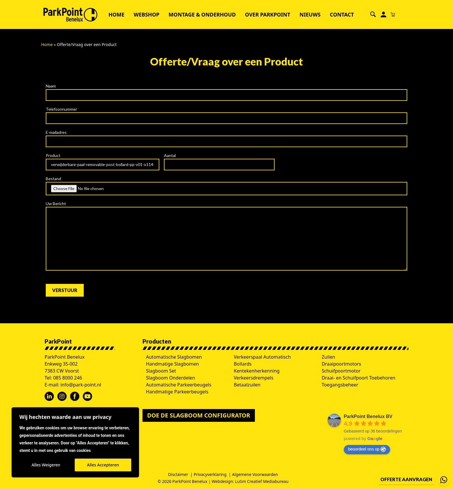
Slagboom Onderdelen (170, 378)
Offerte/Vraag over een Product (226, 61)
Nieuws (310, 14)
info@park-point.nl (81, 385)
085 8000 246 (67, 378)
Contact (342, 14)
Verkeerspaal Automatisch (262, 357)
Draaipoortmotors (341, 364)
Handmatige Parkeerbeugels (177, 391)
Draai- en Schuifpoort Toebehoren (358, 378)
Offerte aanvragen (406, 479)
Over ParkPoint (267, 14)
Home (116, 14)
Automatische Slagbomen (174, 357)
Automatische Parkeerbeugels (178, 385)
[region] (75, 442)
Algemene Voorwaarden (255, 474)
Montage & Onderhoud (202, 14)
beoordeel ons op (367, 449)
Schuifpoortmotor (341, 371)
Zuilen (328, 357)
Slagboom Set (161, 371)
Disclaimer (178, 474)
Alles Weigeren (46, 465)
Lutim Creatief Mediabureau (261, 481)
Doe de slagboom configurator (198, 415)
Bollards (242, 364)
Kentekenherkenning (257, 371)
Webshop (147, 14)
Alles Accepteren (103, 465)
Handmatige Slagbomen (172, 364)
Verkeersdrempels (253, 378)
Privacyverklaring (210, 474)
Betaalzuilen (247, 385)
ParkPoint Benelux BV (368, 416)
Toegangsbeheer (340, 385)
